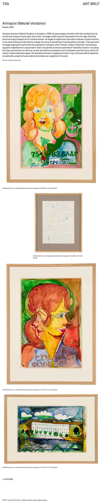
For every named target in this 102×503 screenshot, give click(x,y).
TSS (5, 4)
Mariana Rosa (42, 500)
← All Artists (7, 479)
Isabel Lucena (32, 500)
